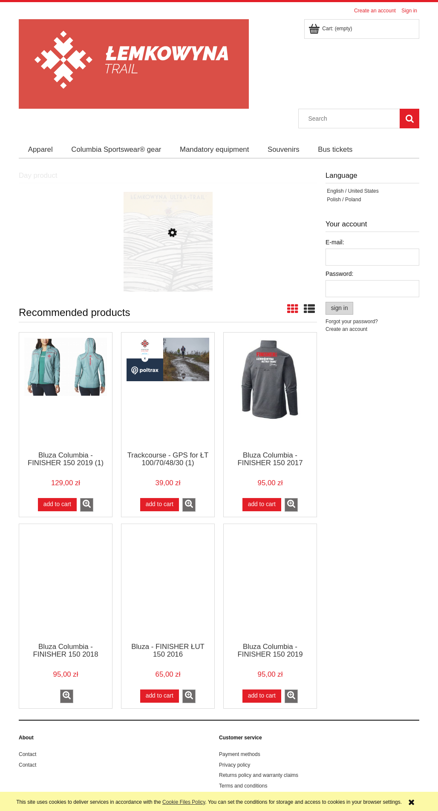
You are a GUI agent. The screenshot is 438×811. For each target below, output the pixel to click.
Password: (339, 273)
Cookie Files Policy (183, 802)
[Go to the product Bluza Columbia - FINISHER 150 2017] (270, 391)
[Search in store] (351, 118)
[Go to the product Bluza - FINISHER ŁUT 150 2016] (168, 582)
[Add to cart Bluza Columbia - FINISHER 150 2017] (261, 504)
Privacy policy (234, 765)
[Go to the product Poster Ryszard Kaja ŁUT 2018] (168, 273)
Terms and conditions (243, 786)
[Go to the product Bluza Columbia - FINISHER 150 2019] (270, 582)
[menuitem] (40, 149)
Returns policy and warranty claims (258, 775)
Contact (27, 754)
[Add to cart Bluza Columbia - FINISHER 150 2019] (261, 695)
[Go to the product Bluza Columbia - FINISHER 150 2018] (65, 582)
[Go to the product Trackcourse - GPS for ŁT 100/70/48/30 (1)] (168, 391)
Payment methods (239, 754)
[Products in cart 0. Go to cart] (331, 29)
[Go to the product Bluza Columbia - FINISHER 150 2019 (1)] (65, 391)
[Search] (409, 118)
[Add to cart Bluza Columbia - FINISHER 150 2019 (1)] (57, 504)
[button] (86, 505)
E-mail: (335, 242)
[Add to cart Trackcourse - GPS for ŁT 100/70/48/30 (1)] (159, 504)
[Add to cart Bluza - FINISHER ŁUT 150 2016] (159, 695)
